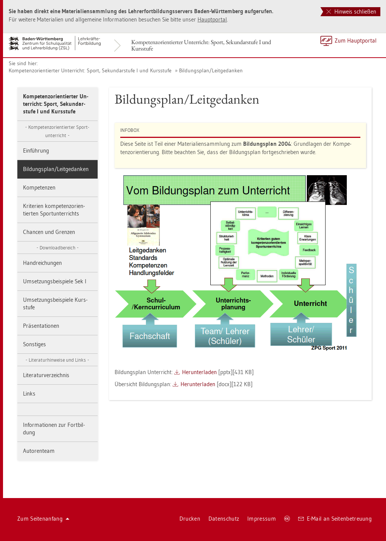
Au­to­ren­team (39, 450)
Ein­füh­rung (36, 150)
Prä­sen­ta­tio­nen (41, 325)
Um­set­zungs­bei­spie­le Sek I (54, 281)
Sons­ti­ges (34, 344)
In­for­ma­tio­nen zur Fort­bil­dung (54, 428)
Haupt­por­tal (212, 19)
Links (29, 393)
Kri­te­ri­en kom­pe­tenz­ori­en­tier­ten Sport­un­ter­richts (54, 209)
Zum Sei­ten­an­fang (43, 518)
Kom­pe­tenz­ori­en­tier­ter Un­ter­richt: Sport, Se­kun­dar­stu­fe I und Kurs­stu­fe (201, 45)
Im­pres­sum (261, 518)
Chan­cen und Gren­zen (49, 231)
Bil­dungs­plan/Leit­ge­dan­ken (211, 70)
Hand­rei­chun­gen (42, 262)
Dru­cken (189, 518)
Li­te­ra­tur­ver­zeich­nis (46, 375)
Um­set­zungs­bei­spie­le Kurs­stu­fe (55, 303)
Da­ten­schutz (223, 518)
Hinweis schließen (351, 11)
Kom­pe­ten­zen (39, 187)
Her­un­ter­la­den (199, 372)
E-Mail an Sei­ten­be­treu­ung (335, 518)
